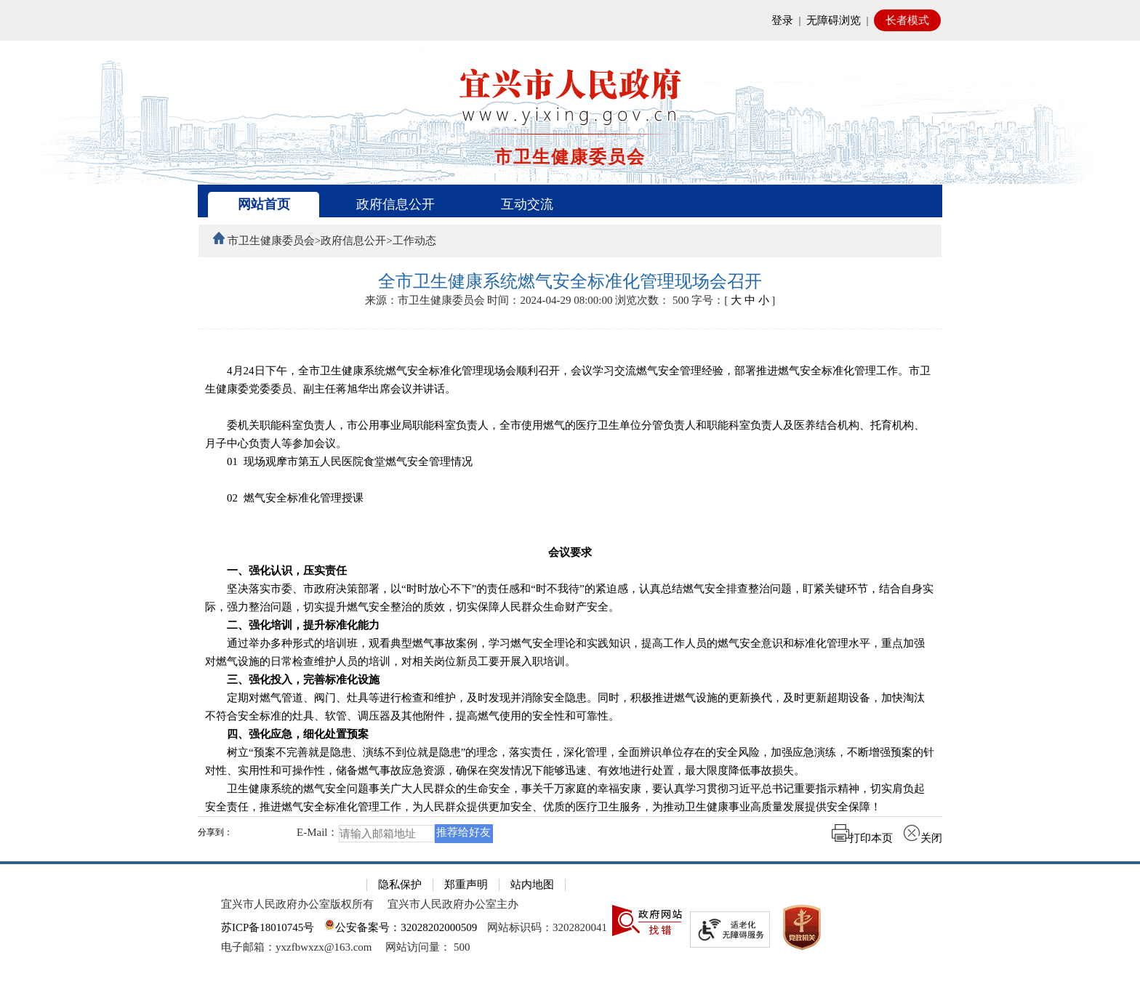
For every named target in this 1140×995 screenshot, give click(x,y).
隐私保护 (400, 884)
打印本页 (862, 838)
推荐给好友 (463, 832)
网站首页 (264, 204)
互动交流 (527, 204)
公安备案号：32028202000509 (400, 927)
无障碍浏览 (833, 20)
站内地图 (532, 884)
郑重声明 (466, 884)
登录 (782, 20)
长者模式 (907, 20)
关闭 (922, 838)
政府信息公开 (395, 204)
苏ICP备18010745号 (267, 927)
